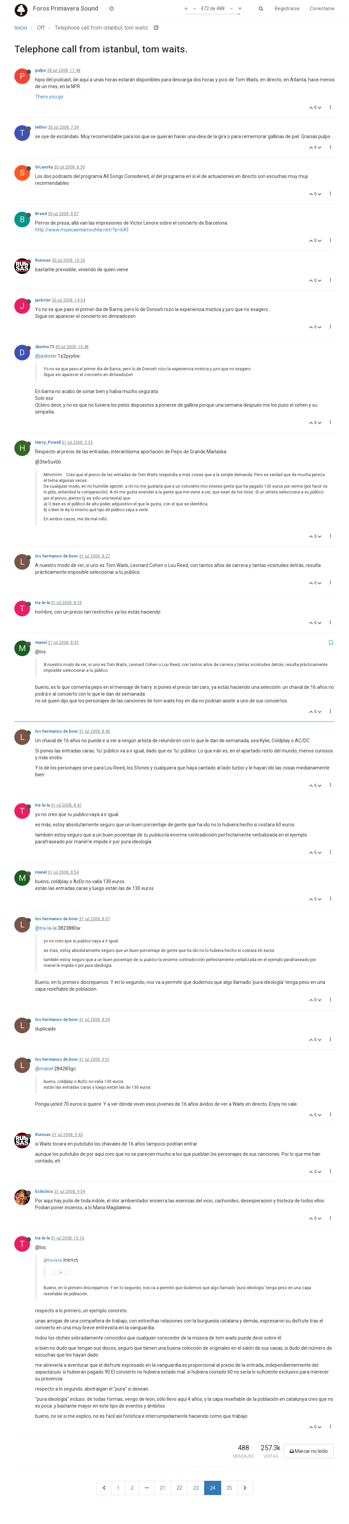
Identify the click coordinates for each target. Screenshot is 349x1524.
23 (196, 1488)
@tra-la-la (46, 928)
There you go (49, 96)
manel (41, 642)
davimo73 (44, 346)
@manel (44, 1068)
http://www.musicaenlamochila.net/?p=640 (81, 229)
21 (162, 1488)
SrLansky (44, 167)
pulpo (40, 70)
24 (212, 1488)
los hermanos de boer (56, 556)
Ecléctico (44, 1191)
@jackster (46, 356)
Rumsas (43, 260)
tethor (41, 127)
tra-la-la (42, 602)
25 (229, 1488)
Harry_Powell (48, 442)
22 (179, 1488)
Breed (41, 213)
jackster (43, 300)
